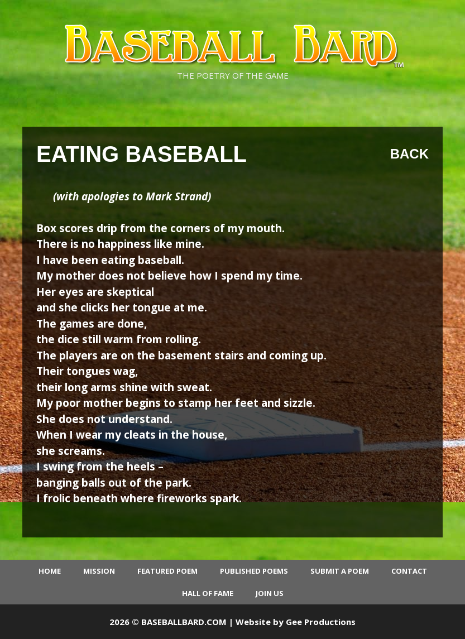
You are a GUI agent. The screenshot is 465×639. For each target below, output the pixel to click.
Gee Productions (321, 621)
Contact (409, 571)
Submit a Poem (339, 571)
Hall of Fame (207, 593)
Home (50, 571)
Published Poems (254, 571)
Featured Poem (167, 571)
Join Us (270, 593)
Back (409, 153)
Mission (99, 571)
